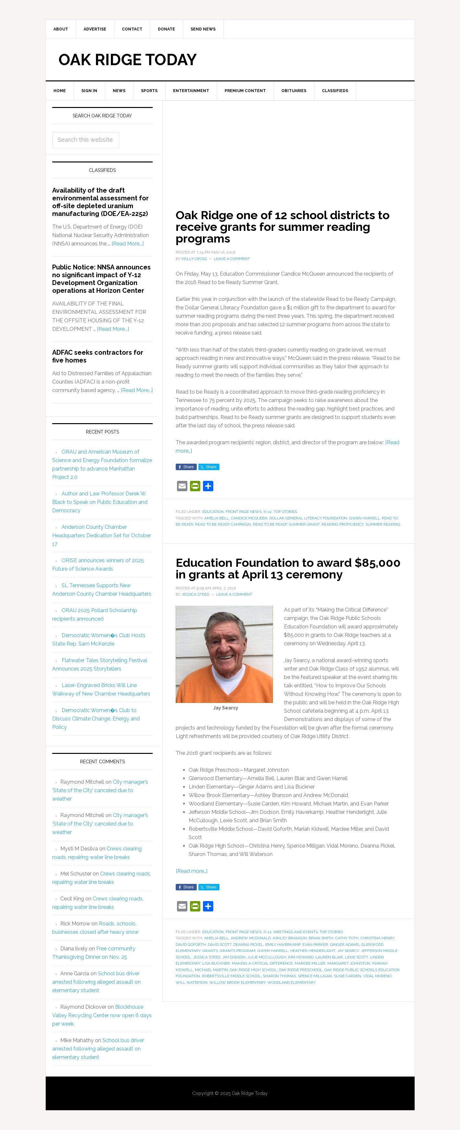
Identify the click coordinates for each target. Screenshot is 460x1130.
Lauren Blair (329, 957)
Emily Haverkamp (283, 944)
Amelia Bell (216, 518)
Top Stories (285, 511)
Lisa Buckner (216, 963)
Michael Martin (211, 970)
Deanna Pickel (248, 944)
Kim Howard (300, 957)
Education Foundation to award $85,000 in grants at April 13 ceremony (288, 568)
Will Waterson (191, 982)
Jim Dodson (233, 957)
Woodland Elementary (291, 982)
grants (210, 950)
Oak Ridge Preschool (300, 970)
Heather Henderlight (312, 950)
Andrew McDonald (251, 938)
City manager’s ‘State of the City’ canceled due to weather (100, 790)
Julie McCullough (266, 957)
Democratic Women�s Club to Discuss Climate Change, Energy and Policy (96, 718)
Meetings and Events (296, 932)
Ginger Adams (344, 944)
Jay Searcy (348, 950)
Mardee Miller (310, 963)
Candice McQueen (249, 518)
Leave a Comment (232, 258)
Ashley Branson (290, 938)
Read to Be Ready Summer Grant (286, 524)
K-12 (268, 511)
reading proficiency (342, 524)
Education (213, 511)
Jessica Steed (206, 957)
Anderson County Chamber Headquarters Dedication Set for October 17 (101, 535)
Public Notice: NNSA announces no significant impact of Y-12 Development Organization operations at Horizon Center (101, 278)
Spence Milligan (315, 976)
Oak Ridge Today (128, 60)
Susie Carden (347, 976)
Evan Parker (315, 944)
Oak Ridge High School (253, 970)
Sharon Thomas (279, 976)
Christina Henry (377, 938)
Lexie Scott (356, 957)
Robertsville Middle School (231, 976)
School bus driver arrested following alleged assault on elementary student (96, 981)
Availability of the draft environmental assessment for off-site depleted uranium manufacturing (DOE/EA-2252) (100, 202)
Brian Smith (321, 938)
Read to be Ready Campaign (223, 524)
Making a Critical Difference (262, 963)
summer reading (382, 524)
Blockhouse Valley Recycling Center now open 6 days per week (102, 1015)
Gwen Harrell (364, 518)
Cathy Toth (347, 938)
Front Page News (244, 511)
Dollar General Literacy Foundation (308, 518)
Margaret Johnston (348, 963)
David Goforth (191, 944)
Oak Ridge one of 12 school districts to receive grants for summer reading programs (283, 226)
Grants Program (237, 950)
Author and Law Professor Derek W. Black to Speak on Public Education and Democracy (99, 502)
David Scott (219, 944)
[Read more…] (191, 871)
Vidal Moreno (377, 976)
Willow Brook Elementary (237, 982)
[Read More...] (128, 244)
